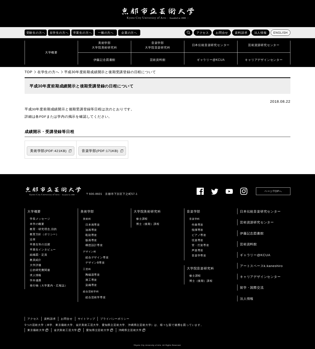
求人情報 (35, 275)
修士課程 (142, 218)
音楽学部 (193, 211)
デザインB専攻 (95, 262)
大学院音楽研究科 (200, 268)
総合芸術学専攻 (95, 297)
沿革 (33, 239)
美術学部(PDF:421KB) (48, 151)
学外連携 (35, 280)
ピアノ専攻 (199, 234)
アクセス (202, 32)
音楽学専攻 (199, 255)
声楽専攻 (197, 250)
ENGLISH (280, 32)
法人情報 (260, 32)
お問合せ (222, 32)
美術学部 (87, 211)
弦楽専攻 (197, 240)
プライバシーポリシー (114, 318)
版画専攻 (91, 240)
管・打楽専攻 (200, 245)
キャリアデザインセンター (260, 277)
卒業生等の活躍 (40, 244)
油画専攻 (91, 229)
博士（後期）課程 (147, 223)
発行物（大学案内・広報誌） (48, 285)
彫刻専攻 (91, 234)
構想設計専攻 (94, 245)
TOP (28, 72)
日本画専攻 (92, 224)
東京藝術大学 (36, 330)
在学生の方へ (48, 72)
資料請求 (241, 32)
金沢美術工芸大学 (65, 330)
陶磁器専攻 (92, 274)
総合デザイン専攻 (97, 257)
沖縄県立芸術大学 (130, 330)
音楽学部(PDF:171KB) (100, 151)
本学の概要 (37, 223)
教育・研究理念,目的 (43, 229)
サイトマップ (86, 318)
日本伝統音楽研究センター (260, 211)
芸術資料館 (248, 244)
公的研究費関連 (40, 269)
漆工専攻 (91, 279)
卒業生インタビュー (43, 249)
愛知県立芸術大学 (97, 330)
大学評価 (35, 265)
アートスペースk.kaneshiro (261, 266)
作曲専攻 (197, 224)
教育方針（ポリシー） (44, 234)
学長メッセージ (40, 218)
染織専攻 (91, 284)
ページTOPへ (273, 191)
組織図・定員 (38, 254)
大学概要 (34, 211)
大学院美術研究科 (147, 211)
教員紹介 (35, 259)
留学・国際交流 (252, 287)
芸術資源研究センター (257, 222)
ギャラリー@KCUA (255, 255)
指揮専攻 (197, 229)
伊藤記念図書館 (252, 233)
